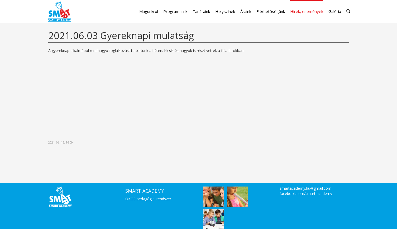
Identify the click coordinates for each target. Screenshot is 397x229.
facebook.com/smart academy (306, 193)
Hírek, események (306, 11)
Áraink (245, 11)
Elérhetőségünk (270, 11)
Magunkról (148, 11)
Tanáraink (201, 11)
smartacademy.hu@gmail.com (305, 188)
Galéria (334, 11)
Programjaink (175, 11)
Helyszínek (225, 11)
